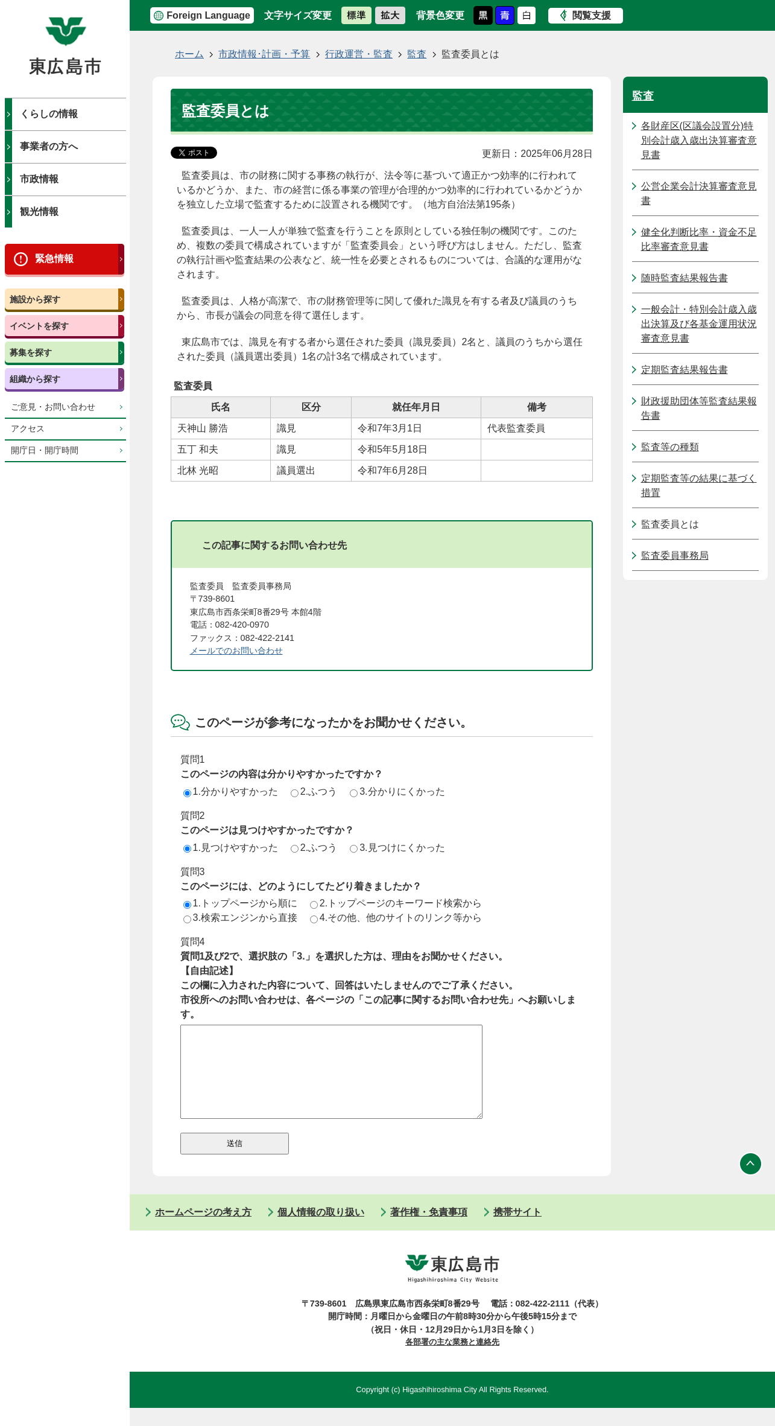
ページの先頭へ (751, 1182)
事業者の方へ (49, 146)
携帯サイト (517, 1230)
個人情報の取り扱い (320, 1230)
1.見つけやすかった (230, 847)
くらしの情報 (49, 114)
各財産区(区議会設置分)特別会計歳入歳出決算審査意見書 (699, 140)
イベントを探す (39, 326)
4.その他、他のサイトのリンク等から (396, 917)
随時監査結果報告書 (684, 278)
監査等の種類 (670, 447)
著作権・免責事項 (428, 1230)
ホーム (189, 54)
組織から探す (35, 379)
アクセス (28, 428)
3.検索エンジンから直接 (240, 917)
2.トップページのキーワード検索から (396, 903)
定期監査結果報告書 (684, 369)
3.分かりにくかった (397, 791)
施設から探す (35, 299)
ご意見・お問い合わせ (53, 407)
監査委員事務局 (675, 555)
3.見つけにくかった (397, 847)
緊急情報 (54, 258)
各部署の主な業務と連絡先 (452, 1359)
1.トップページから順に (240, 903)
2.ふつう (314, 791)
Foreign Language (208, 15)
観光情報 (39, 211)
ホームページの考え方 (203, 1230)
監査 (416, 54)
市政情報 (39, 179)
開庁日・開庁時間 (44, 450)
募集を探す (31, 352)
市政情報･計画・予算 (264, 54)
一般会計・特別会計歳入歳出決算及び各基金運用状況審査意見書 (699, 323)
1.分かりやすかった (230, 791)
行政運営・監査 (359, 54)
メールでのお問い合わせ (236, 650)
